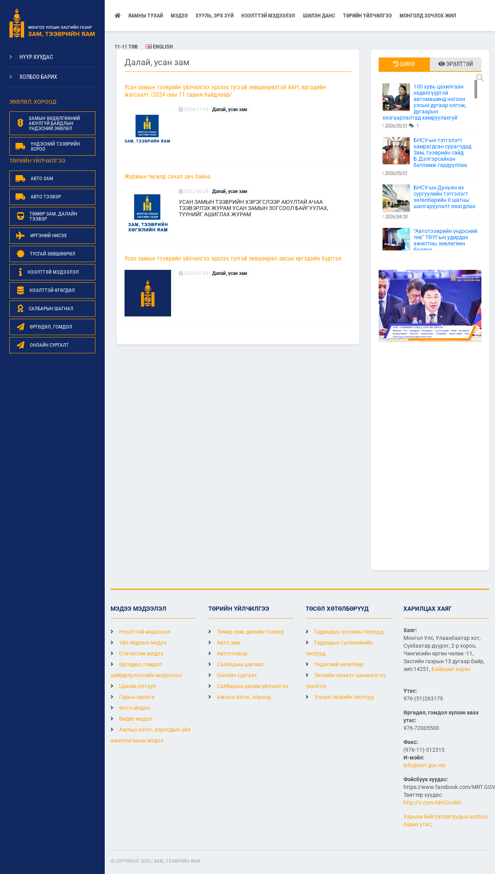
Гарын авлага (132, 697)
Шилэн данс (319, 15)
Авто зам (224, 642)
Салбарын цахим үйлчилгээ (248, 686)
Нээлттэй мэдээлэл (141, 632)
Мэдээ (179, 15)
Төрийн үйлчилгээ (367, 15)
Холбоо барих (38, 76)
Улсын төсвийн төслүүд (340, 697)
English (159, 46)
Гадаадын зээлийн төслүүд (344, 632)
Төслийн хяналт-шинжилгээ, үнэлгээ (346, 680)
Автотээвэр (228, 653)
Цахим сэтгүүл (133, 686)
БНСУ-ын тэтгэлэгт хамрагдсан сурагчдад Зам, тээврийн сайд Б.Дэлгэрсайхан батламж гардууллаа (430, 156)
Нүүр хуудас (36, 57)
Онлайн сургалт (232, 675)
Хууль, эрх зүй (215, 15)
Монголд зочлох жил (428, 15)
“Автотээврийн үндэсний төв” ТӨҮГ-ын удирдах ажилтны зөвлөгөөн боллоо (430, 245)
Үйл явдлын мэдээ (139, 642)
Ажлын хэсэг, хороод (239, 697)
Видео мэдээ (131, 719)
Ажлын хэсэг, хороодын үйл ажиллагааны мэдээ (150, 735)
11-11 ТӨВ (126, 46)
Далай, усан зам (229, 109)
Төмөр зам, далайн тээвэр (246, 632)
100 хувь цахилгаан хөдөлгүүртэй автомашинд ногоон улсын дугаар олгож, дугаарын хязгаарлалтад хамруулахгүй (430, 106)
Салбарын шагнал (235, 664)
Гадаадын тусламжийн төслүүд (339, 648)
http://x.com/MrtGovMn (432, 802)
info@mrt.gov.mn (424, 765)
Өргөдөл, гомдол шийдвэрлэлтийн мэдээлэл (146, 669)
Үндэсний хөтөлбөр (334, 664)
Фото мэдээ (130, 708)
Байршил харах (451, 669)
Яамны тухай (145, 15)
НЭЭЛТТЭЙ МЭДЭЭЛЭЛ (268, 15)
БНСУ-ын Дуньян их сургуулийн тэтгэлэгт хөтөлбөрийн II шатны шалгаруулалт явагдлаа (430, 202)
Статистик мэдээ (137, 653)
